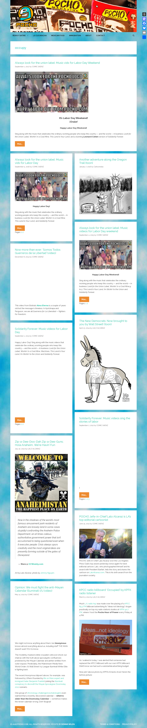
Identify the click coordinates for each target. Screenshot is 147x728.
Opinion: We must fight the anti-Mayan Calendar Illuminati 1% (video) (39, 589)
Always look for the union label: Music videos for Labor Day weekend (103, 229)
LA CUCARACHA (40, 36)
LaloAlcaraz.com (96, 572)
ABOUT (88, 36)
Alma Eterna (42, 305)
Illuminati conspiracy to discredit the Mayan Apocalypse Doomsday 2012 (40, 684)
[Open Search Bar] (133, 35)
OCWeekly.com (35, 564)
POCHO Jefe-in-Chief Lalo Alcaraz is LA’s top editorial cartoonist (105, 518)
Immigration (75, 36)
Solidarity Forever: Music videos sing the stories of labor (104, 420)
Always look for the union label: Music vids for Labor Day (39, 161)
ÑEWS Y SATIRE (22, 35)
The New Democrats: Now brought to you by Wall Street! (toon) (103, 322)
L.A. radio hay (90, 603)
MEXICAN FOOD (58, 36)
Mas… (21, 144)
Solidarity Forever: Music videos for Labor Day (41, 330)
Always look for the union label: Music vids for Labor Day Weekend (57, 62)
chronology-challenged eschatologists (44, 693)
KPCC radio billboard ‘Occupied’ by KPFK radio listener (105, 591)
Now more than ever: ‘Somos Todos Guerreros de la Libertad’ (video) (37, 251)
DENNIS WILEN (68, 724)
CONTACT (100, 36)
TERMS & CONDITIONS (110, 724)
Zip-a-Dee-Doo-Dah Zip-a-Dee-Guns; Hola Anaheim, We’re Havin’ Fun (39, 443)
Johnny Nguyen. (47, 573)
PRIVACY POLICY (129, 724)
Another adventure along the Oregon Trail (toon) (103, 161)
